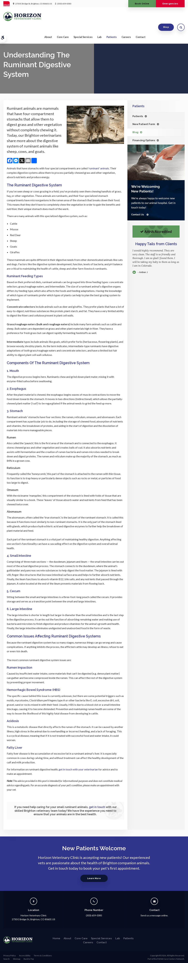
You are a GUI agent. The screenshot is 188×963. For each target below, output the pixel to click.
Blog (135, 132)
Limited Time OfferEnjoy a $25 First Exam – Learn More (92, 37)
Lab (99, 27)
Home (56, 938)
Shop (166, 17)
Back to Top (29, 959)
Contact (140, 27)
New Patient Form (143, 124)
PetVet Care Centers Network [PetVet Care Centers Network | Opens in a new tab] (170, 959)
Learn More (94, 878)
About (48, 27)
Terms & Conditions (43, 955)
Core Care (63, 27)
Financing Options (143, 140)
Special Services (83, 27)
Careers (126, 27)
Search (6, 959)
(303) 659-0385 (64, 3)
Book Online (139, 3)
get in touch (97, 807)
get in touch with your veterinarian (78, 769)
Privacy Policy (9, 955)
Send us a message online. (154, 915)
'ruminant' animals (98, 168)
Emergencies (169, 3)
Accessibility (24, 955)
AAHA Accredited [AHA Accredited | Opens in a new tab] (156, 232)
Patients (111, 27)
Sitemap (16, 959)
